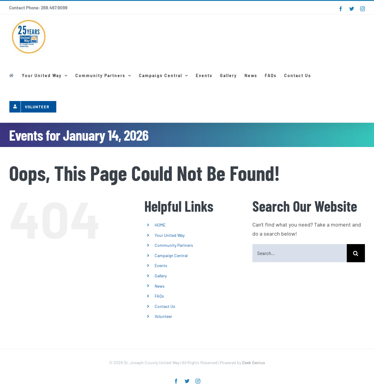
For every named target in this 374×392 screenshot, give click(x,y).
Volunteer (163, 316)
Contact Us (165, 306)
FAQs (159, 296)
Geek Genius (253, 362)
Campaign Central (171, 255)
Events (161, 265)
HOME (160, 224)
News (160, 286)
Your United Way (170, 235)
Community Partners (174, 245)
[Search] (356, 253)
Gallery (161, 275)
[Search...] (299, 253)
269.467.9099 (54, 7)
